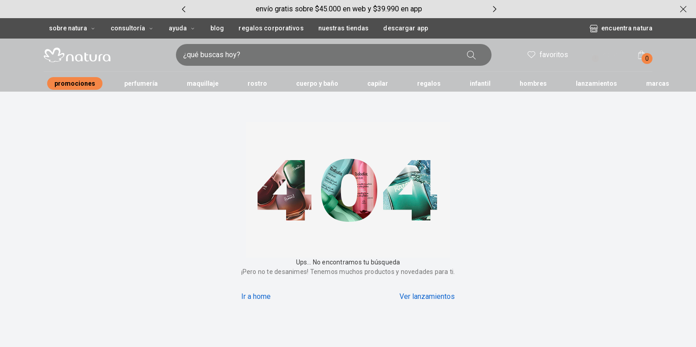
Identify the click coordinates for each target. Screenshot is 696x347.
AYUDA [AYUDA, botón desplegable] (182, 28)
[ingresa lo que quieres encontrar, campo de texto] (319, 54)
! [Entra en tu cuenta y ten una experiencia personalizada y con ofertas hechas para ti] (595, 58)
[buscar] (471, 55)
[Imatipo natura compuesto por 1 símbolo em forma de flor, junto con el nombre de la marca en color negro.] (106, 55)
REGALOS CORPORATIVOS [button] (270, 28)
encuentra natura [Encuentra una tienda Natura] (620, 28)
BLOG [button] (217, 28)
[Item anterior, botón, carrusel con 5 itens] (183, 9)
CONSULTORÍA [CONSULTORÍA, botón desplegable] (132, 28)
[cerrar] (683, 9)
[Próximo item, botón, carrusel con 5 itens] (494, 9)
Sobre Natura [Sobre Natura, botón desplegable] (72, 28)
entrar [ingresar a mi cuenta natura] (602, 55)
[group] (339, 9)
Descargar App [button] (405, 28)
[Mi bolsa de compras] (641, 55)
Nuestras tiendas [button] (343, 28)
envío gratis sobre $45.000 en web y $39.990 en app (339, 9)
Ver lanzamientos (427, 296)
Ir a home (256, 296)
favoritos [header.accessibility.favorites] (547, 54)
